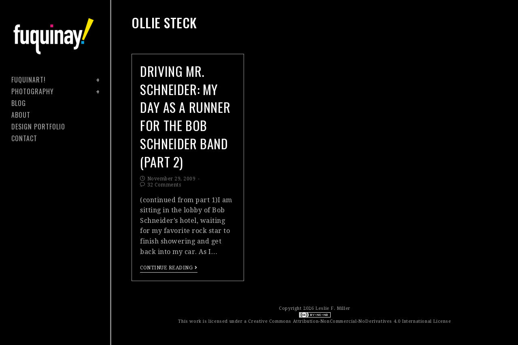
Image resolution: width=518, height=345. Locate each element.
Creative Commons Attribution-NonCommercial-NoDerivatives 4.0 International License (349, 321)
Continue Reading (168, 268)
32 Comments (164, 185)
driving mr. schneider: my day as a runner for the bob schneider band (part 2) (185, 116)
